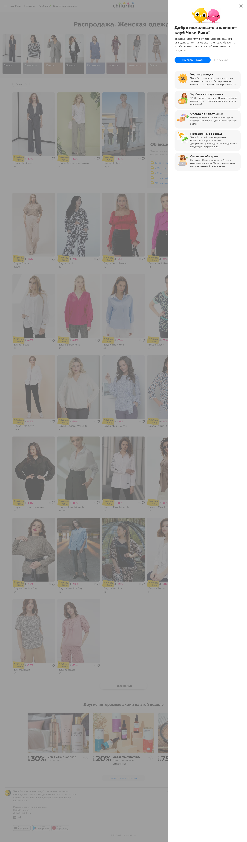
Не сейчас (221, 60)
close (241, 6)
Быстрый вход (192, 60)
